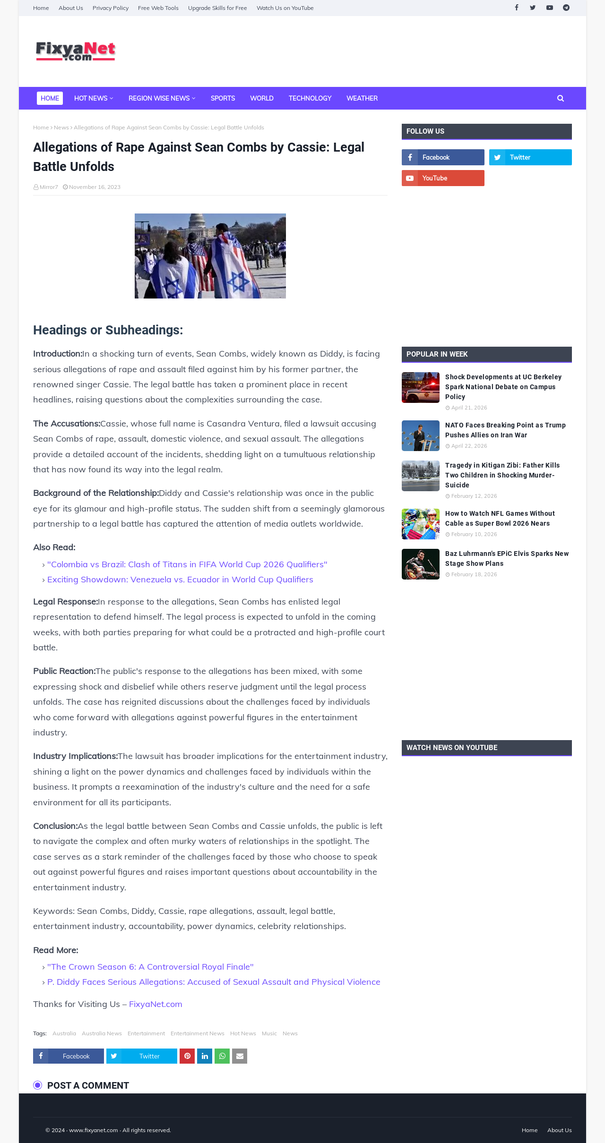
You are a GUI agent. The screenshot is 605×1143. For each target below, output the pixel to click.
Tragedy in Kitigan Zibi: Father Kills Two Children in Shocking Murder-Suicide (502, 475)
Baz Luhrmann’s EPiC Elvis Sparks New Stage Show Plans (507, 558)
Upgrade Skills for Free (217, 7)
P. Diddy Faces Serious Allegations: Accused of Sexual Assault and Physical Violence (213, 981)
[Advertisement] (400, 51)
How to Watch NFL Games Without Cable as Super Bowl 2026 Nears (500, 518)
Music (269, 1033)
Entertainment (146, 1033)
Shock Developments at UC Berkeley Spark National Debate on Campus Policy (503, 387)
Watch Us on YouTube (285, 7)
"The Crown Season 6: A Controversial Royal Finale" (150, 966)
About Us (71, 7)
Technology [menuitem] (310, 98)
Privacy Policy (111, 7)
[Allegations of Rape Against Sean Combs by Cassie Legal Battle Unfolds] (210, 258)
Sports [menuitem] (223, 98)
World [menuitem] (262, 98)
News (61, 127)
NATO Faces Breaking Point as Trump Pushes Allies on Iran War (505, 430)
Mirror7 (49, 186)
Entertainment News (198, 1033)
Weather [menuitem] (362, 98)
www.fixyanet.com (93, 1130)
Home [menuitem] (50, 98)
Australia (64, 1033)
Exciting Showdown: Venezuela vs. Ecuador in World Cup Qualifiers (180, 579)
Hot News (243, 1033)
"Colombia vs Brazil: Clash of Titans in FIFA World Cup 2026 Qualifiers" (187, 564)
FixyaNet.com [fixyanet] (155, 1003)
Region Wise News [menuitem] (159, 98)
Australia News (102, 1033)
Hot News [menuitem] (90, 98)
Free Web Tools (158, 7)
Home (41, 7)
